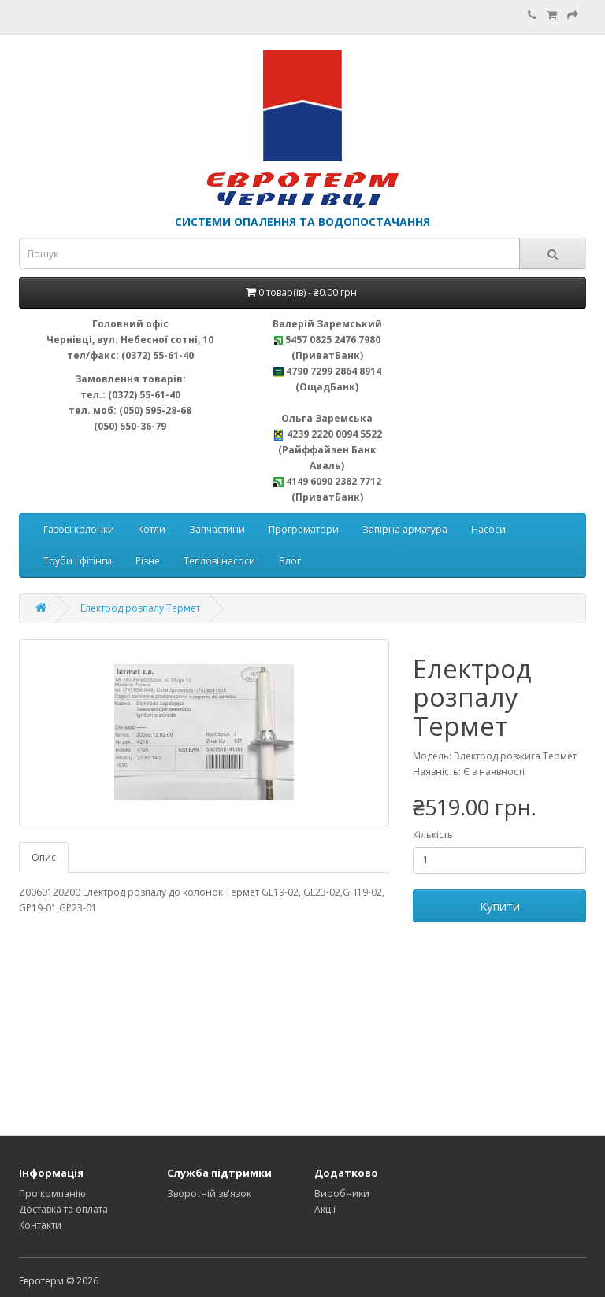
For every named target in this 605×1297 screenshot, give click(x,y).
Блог (290, 560)
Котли (151, 529)
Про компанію (52, 1193)
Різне (147, 560)
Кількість (433, 834)
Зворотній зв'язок (209, 1193)
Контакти (40, 1225)
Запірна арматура (404, 529)
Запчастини (217, 529)
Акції (325, 1209)
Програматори (304, 529)
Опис (44, 857)
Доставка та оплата (63, 1209)
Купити (500, 906)
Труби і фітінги (77, 560)
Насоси (488, 529)
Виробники (341, 1193)
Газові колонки (78, 529)
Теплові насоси (219, 560)
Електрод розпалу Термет (140, 608)
